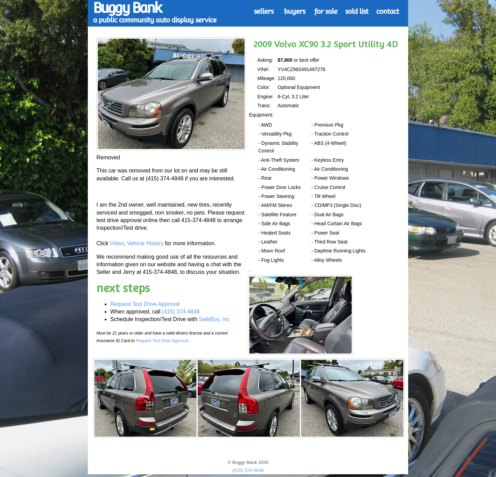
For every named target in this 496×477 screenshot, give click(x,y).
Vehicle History (145, 243)
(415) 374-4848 (180, 312)
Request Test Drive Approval (145, 304)
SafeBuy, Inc (214, 319)
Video (117, 243)
